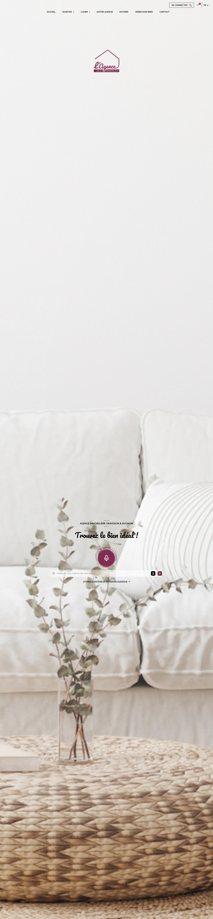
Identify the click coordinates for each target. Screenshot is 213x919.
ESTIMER (123, 12)
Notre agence (105, 12)
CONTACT (164, 12)
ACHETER (67, 12)
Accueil (51, 12)
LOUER (84, 12)
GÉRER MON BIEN (144, 12)
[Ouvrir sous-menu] (74, 11)
